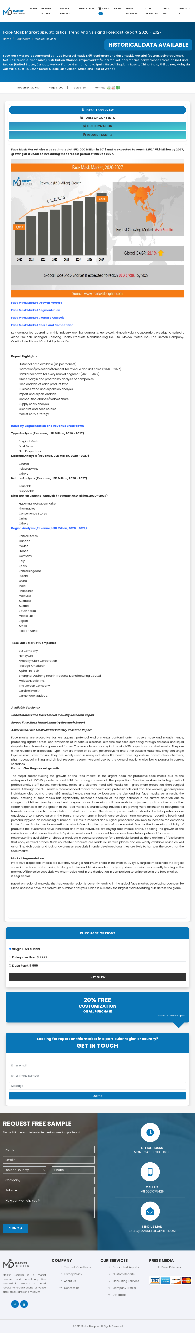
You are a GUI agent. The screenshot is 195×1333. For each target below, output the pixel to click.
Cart (103, 11)
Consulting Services (126, 1281)
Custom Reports (124, 1274)
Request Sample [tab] (97, 135)
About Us (167, 11)
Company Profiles (125, 1288)
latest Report (65, 11)
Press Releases (132, 11)
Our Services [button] (151, 11)
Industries (87, 8)
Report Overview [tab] (97, 110)
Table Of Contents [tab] (97, 118)
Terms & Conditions (77, 1267)
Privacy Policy (73, 1274)
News (118, 8)
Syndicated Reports (126, 1267)
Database (119, 1295)
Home (34, 8)
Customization (97, 126)
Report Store (46, 11)
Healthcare (23, 39)
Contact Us (183, 11)
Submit (15, 1228)
